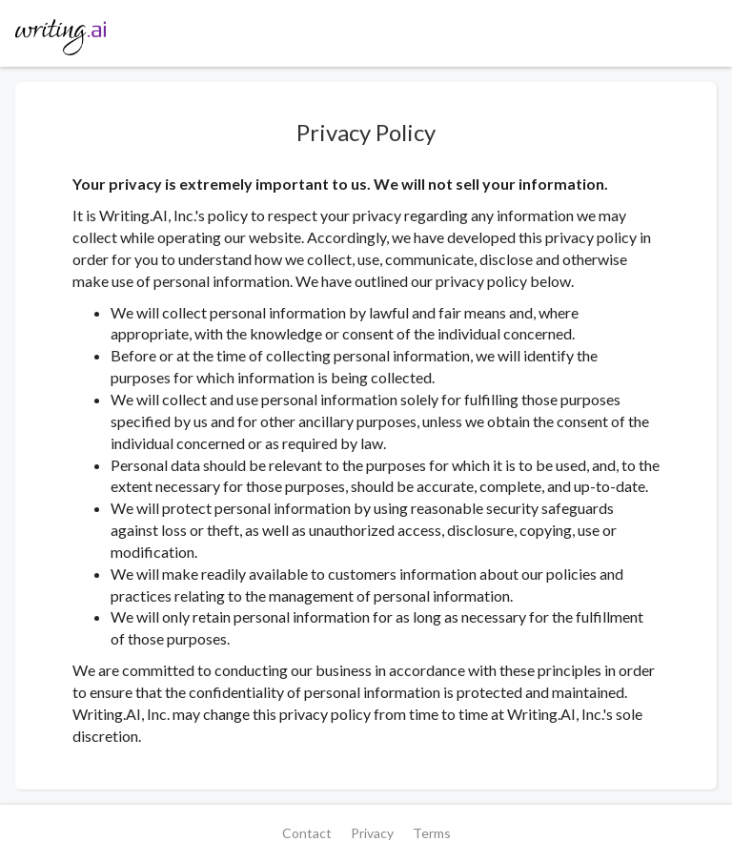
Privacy (372, 833)
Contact (307, 833)
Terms (432, 833)
